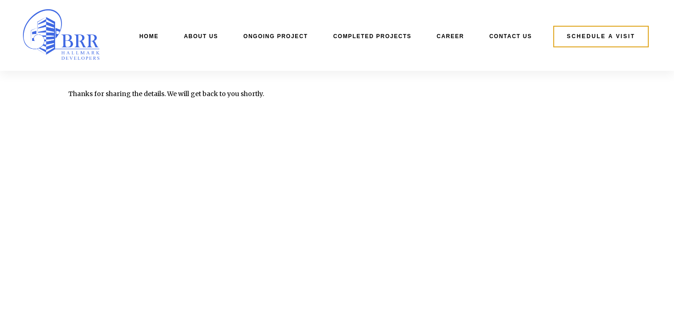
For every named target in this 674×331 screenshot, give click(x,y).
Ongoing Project (275, 36)
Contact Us (510, 36)
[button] (601, 36)
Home (148, 36)
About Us (201, 36)
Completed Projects (372, 36)
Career (450, 36)
